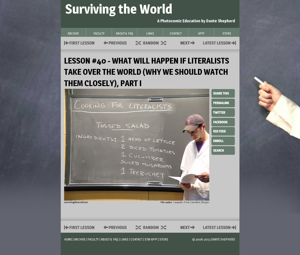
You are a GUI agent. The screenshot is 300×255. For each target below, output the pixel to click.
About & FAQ (109, 239)
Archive (79, 239)
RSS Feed (223, 131)
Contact (188, 42)
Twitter (223, 112)
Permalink (223, 103)
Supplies (153, 42)
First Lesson (79, 42)
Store (163, 239)
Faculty (93, 239)
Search (223, 150)
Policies (114, 42)
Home (68, 239)
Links (124, 239)
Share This (223, 93)
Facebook (223, 121)
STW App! (151, 239)
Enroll (223, 140)
